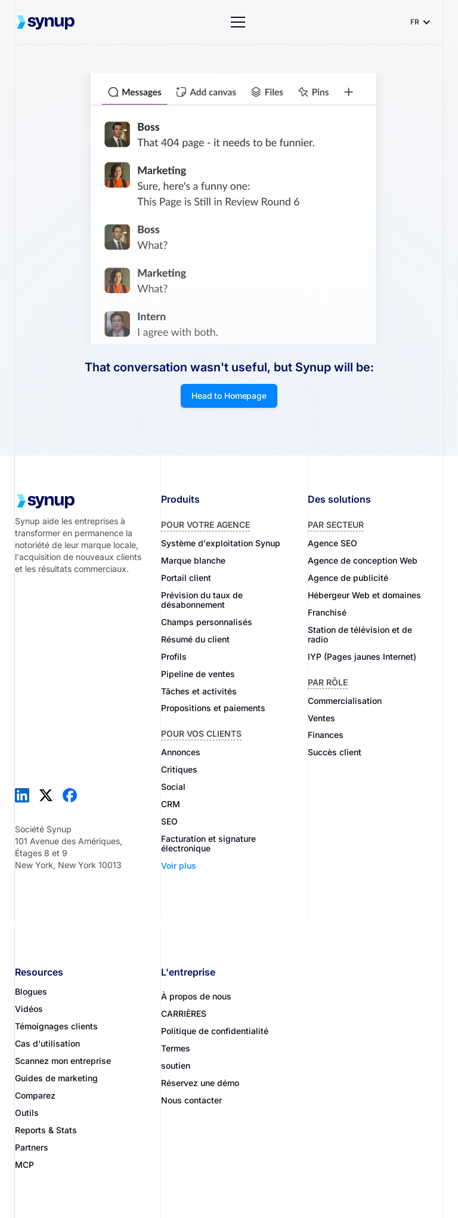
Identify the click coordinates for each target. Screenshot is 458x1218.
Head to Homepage (229, 395)
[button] (238, 22)
